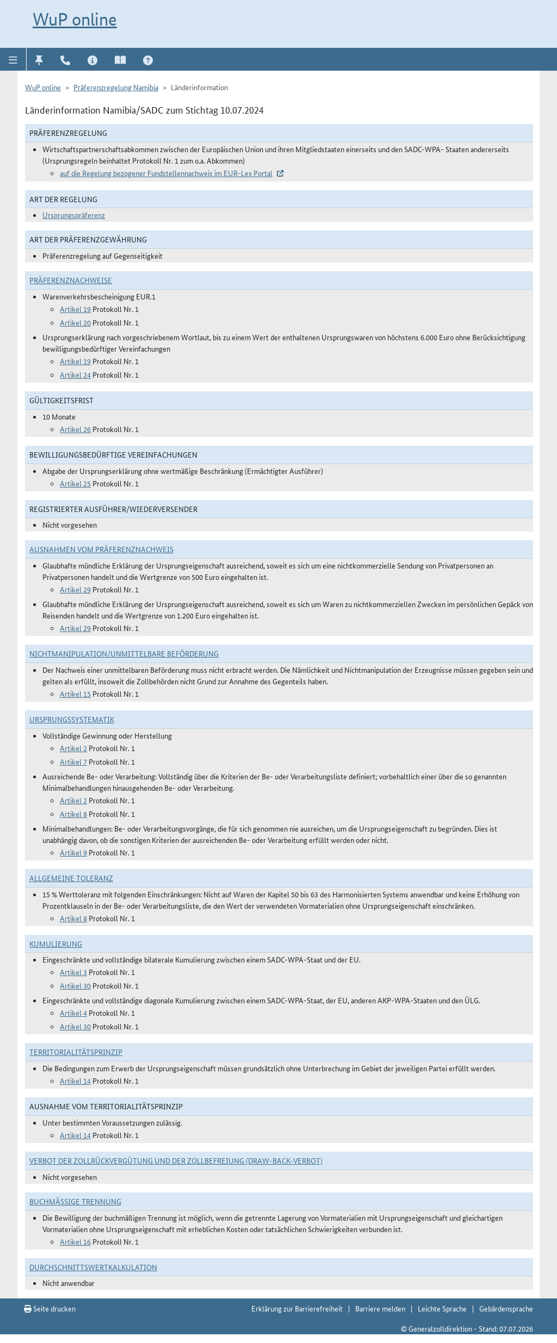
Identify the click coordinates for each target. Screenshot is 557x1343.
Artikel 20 (75, 322)
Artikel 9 (73, 852)
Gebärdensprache (506, 1308)
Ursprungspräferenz (73, 214)
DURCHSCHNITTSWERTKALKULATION (93, 1266)
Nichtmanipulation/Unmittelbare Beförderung (124, 653)
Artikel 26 (75, 428)
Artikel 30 (75, 985)
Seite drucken (50, 1308)
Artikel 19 (75, 308)
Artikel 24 (75, 374)
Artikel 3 (73, 971)
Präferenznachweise (70, 279)
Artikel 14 (75, 1080)
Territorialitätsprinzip (75, 1051)
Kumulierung (55, 943)
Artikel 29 (75, 589)
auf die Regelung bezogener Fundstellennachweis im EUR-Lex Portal (166, 172)
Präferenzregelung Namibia (115, 87)
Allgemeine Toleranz (71, 877)
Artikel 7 (73, 761)
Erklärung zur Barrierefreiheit (297, 1308)
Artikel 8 (73, 813)
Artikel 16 (75, 1241)
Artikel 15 (75, 693)
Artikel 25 (75, 483)
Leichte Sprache (442, 1308)
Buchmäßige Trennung (75, 1201)
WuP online (75, 19)
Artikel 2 (73, 747)
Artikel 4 (73, 1012)
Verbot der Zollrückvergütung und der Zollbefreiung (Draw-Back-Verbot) (176, 1160)
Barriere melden (380, 1308)
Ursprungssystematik (71, 719)
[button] (13, 59)
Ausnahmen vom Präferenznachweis (101, 549)
